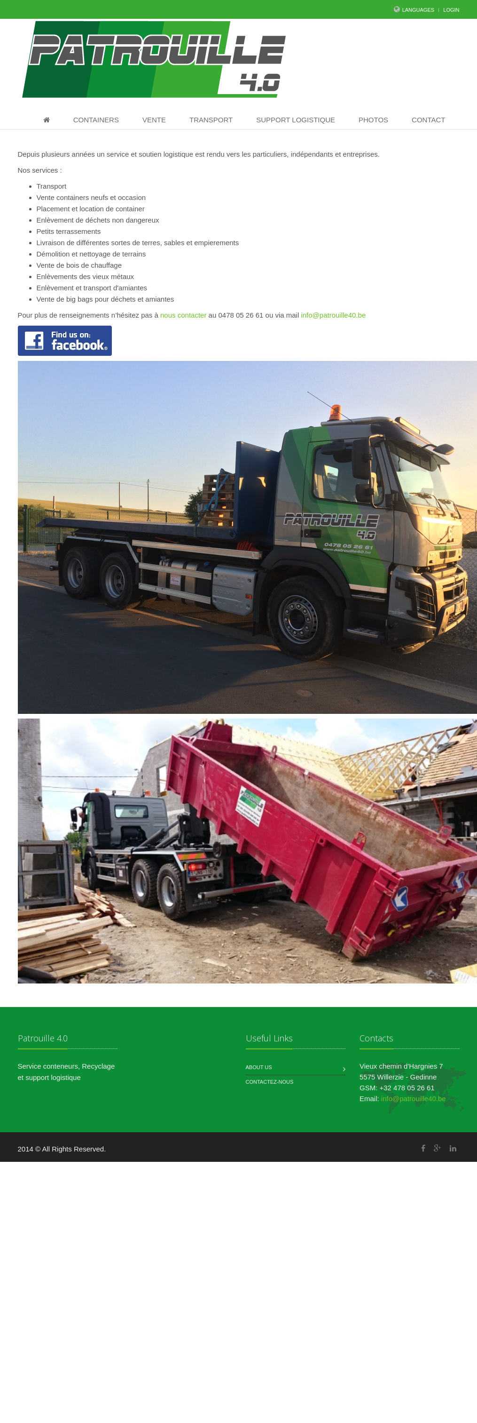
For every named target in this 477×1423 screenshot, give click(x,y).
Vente (154, 120)
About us (259, 1067)
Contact (428, 120)
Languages (418, 10)
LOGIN (451, 10)
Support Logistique (295, 120)
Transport (211, 120)
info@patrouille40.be (333, 315)
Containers (96, 120)
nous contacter (183, 315)
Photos (373, 120)
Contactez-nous (270, 1082)
